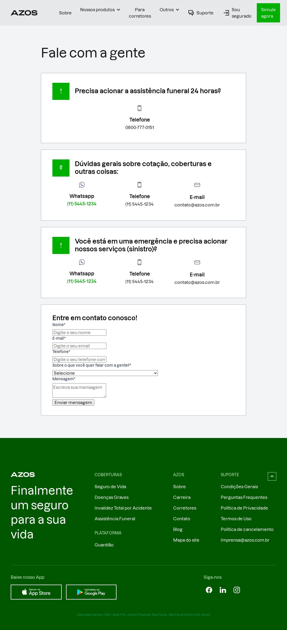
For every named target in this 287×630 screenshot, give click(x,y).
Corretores (184, 508)
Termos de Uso (236, 518)
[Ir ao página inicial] (24, 12)
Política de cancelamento (247, 529)
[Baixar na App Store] (36, 592)
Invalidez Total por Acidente (123, 508)
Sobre (65, 12)
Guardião (104, 544)
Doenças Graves (112, 497)
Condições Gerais (239, 486)
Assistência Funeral (115, 518)
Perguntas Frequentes (244, 497)
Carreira (182, 497)
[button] (100, 9)
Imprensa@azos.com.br (245, 540)
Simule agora (268, 12)
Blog (178, 529)
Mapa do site (186, 540)
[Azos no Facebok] (209, 590)
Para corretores (140, 12)
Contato (181, 518)
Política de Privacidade (244, 508)
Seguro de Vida (110, 486)
